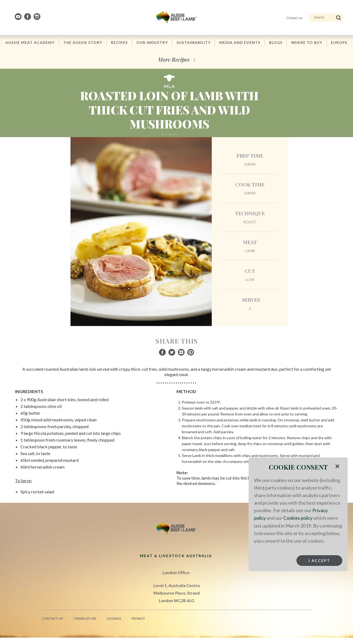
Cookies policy (299, 518)
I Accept (319, 560)
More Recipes (174, 60)
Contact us (294, 18)
